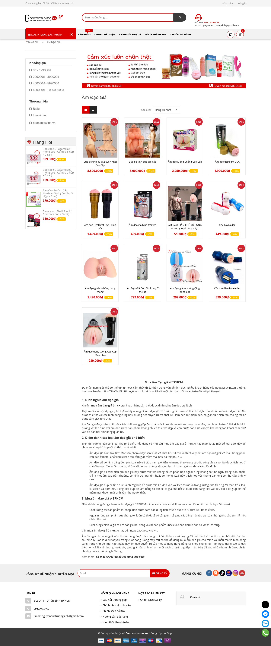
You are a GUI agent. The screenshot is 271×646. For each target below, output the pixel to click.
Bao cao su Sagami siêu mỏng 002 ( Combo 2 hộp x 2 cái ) (58, 172)
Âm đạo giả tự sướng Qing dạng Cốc (185, 290)
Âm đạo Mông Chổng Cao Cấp (185, 161)
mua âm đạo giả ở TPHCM (108, 405)
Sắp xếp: (146, 109)
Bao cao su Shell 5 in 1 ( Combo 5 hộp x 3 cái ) (57, 212)
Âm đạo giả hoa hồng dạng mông (100, 290)
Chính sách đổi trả (114, 611)
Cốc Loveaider (227, 225)
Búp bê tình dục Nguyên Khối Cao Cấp (100, 163)
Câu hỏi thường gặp (115, 599)
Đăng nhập (228, 3)
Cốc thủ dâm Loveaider (227, 288)
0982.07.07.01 (42, 608)
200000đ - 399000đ (44, 77)
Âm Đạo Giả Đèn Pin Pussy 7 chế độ (142, 290)
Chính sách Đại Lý (151, 599)
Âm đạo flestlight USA (227, 161)
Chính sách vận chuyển (117, 605)
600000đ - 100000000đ (46, 90)
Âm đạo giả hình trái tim (142, 225)
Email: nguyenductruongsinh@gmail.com (59, 616)
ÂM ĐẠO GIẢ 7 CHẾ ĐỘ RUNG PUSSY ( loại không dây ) (185, 226)
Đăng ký (242, 3)
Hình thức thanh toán (116, 622)
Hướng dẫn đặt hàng (115, 616)
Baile (34, 109)
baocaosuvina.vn (42, 123)
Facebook (195, 597)
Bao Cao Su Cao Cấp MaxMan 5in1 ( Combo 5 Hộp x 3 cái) (58, 193)
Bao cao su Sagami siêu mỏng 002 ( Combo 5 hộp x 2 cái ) (58, 151)
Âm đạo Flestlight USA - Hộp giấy (100, 226)
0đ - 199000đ (40, 70)
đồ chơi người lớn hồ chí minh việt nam (120, 557)
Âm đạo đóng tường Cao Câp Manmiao (100, 353)
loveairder (37, 115)
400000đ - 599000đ (44, 83)
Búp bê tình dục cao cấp (142, 161)
